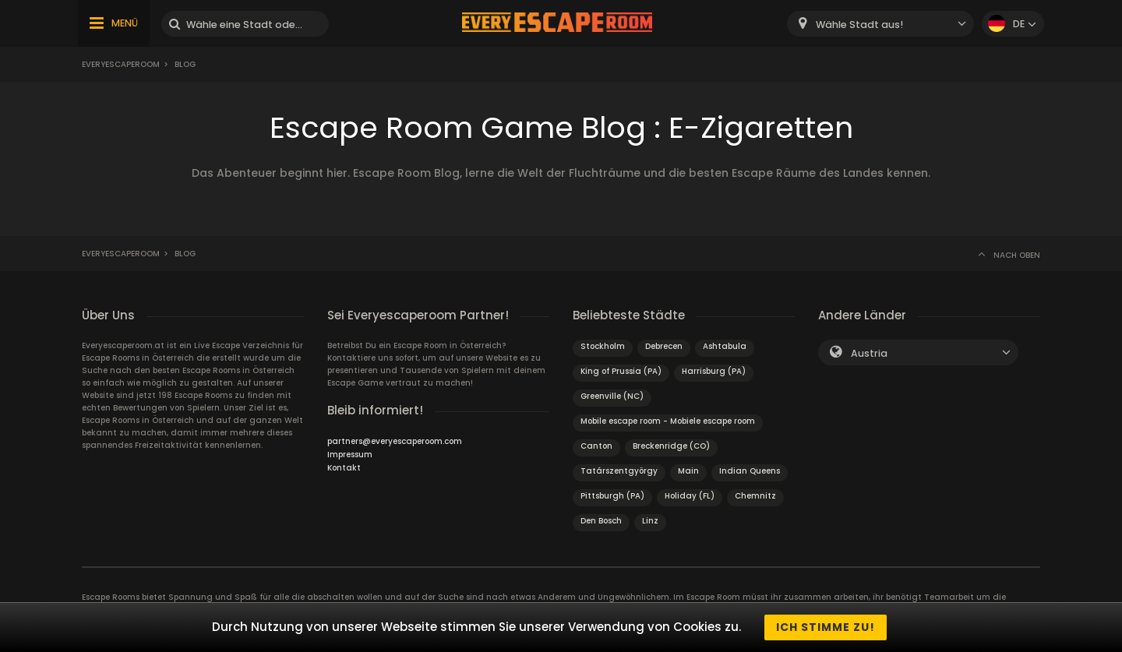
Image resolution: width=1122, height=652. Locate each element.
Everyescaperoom (121, 64)
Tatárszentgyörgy (619, 471)
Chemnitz (755, 496)
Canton (596, 446)
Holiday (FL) (689, 496)
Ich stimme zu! (825, 627)
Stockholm (602, 346)
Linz (650, 521)
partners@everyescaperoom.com (394, 441)
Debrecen (664, 346)
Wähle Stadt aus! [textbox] (859, 24)
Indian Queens (749, 471)
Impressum (349, 454)
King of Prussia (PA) (621, 371)
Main (688, 471)
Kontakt (344, 468)
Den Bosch (601, 521)
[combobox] (880, 24)
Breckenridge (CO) (671, 446)
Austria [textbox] (869, 353)
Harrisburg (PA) (714, 371)
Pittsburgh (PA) (612, 496)
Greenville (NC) (612, 396)
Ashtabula (724, 346)
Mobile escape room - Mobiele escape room (667, 421)
